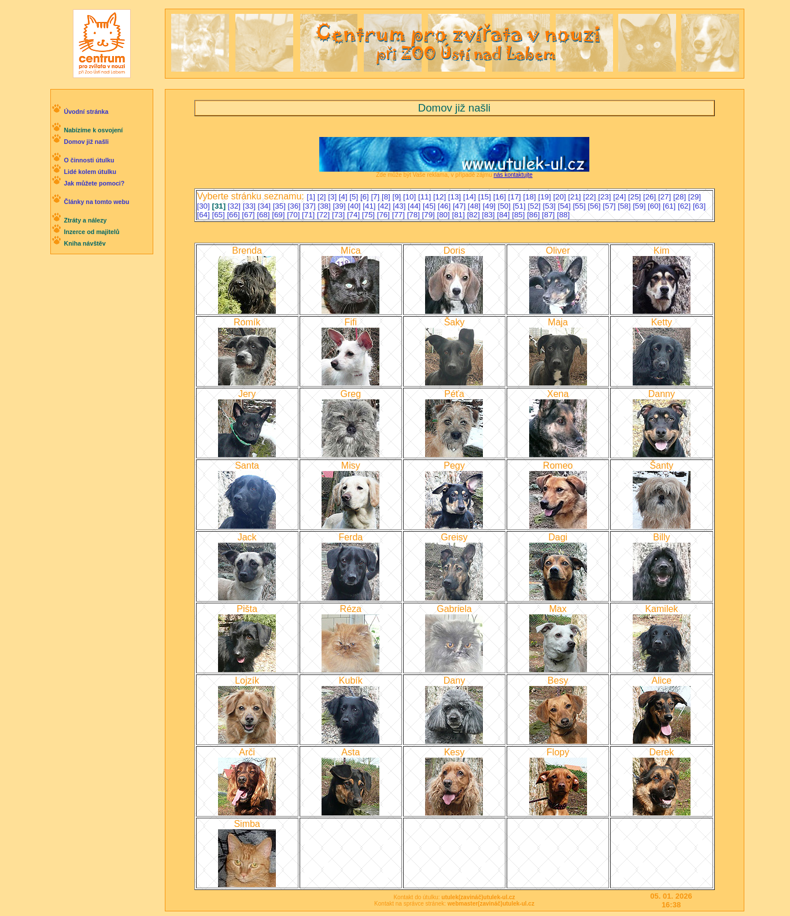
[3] (333, 196)
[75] (369, 214)
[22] (590, 196)
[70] (294, 214)
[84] (504, 214)
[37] (310, 206)
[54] (565, 206)
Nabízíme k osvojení (93, 130)
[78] (414, 214)
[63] (699, 206)
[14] (470, 196)
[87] (549, 214)
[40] (355, 206)
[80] (444, 214)
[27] (665, 196)
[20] (560, 196)
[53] (550, 206)
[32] (235, 206)
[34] (265, 206)
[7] (376, 196)
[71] (309, 214)
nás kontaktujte (512, 175)
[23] (605, 196)
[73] (339, 214)
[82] (474, 214)
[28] (680, 196)
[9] (397, 196)
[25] (635, 196)
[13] (455, 196)
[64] (204, 214)
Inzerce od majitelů (91, 231)
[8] (387, 196)
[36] (295, 206)
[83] (489, 214)
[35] (280, 206)
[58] (625, 206)
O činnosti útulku (89, 160)
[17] (515, 196)
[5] (354, 196)
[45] (430, 206)
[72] (324, 214)
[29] (694, 196)
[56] (595, 206)
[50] (505, 206)
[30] (204, 206)
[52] (535, 206)
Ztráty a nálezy (85, 220)
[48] (475, 206)
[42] (385, 206)
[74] (354, 214)
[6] (365, 196)
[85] (519, 214)
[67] (249, 214)
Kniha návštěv (84, 243)
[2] (323, 196)
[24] (620, 196)
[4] (344, 196)
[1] (312, 196)
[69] (279, 214)
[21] (575, 196)
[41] (370, 206)
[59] (640, 206)
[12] (440, 196)
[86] (534, 214)
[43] (400, 206)
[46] (445, 206)
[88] (563, 214)
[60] (655, 206)
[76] (384, 214)
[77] (399, 214)
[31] (219, 206)
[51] (520, 206)
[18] (530, 196)
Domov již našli (86, 141)
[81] (459, 214)
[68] (264, 214)
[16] (500, 196)
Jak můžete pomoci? (94, 183)
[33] (250, 206)
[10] (410, 196)
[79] (429, 214)
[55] (580, 206)
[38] (325, 206)
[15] (485, 196)
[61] (670, 206)
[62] (685, 206)
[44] (415, 206)
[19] (545, 196)
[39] (340, 206)
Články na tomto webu (96, 201)
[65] (219, 214)
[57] (610, 206)
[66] (234, 214)
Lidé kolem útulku (90, 171)
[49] (490, 206)
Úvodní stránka (86, 111)
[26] (650, 196)
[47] (460, 206)
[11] (425, 196)
